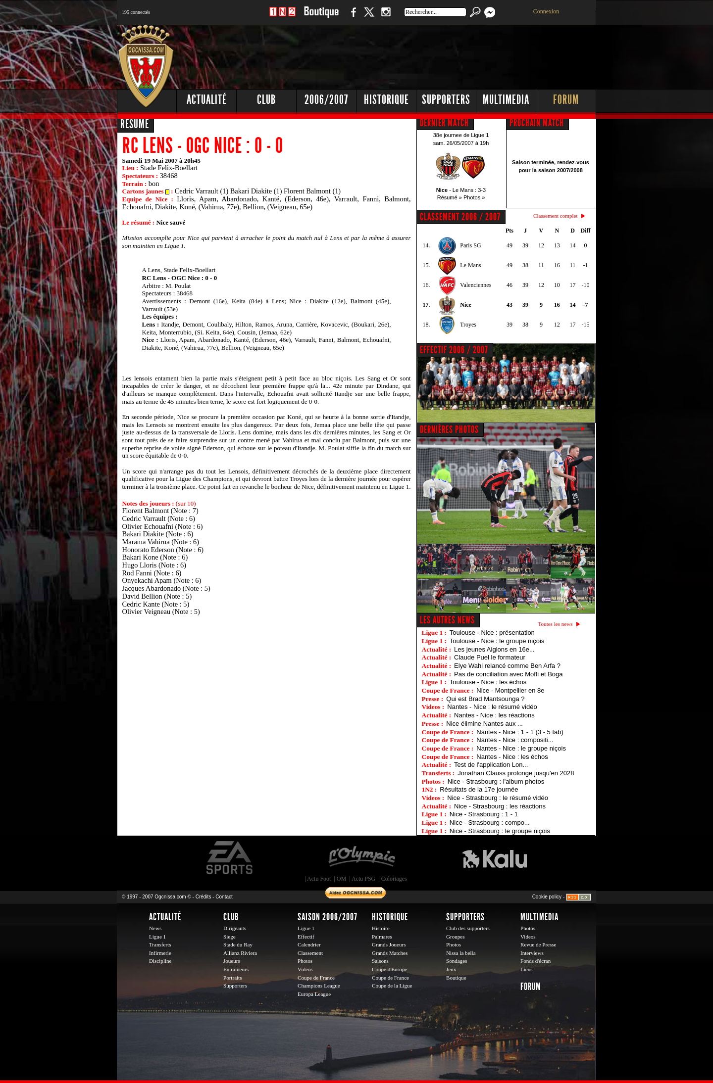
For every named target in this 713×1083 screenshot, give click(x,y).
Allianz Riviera (240, 953)
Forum (566, 100)
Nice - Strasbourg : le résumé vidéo (497, 797)
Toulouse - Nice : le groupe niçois (497, 641)
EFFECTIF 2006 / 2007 (454, 350)
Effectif (306, 937)
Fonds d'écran (535, 961)
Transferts (160, 944)
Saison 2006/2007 (327, 917)
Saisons (380, 961)
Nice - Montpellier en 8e (510, 690)
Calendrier (309, 944)
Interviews (532, 953)
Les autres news (447, 620)
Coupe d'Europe (389, 969)
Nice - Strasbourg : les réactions (500, 806)
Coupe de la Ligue (392, 986)
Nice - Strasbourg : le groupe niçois (500, 831)
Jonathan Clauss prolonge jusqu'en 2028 (516, 773)
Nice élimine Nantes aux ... (484, 723)
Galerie (569, 428)
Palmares (382, 937)
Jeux (451, 969)
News (155, 928)
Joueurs (231, 961)
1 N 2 (282, 17)
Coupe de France (316, 978)
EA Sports (230, 858)
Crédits (203, 896)
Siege (229, 937)
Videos (305, 969)
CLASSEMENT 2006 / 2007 (460, 217)
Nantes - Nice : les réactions (494, 715)
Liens (526, 969)
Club (266, 100)
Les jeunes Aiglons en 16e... (494, 649)
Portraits (232, 978)
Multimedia (506, 100)
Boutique (321, 17)
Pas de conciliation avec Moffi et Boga (508, 674)
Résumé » (449, 197)
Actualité (207, 100)
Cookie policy (546, 896)
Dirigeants (234, 928)
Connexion (546, 11)
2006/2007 (326, 100)
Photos (305, 961)
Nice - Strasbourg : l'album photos (496, 781)
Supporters (446, 100)
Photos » (474, 197)
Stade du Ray (238, 944)
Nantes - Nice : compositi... (514, 740)
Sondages (456, 961)
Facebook (352, 17)
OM (341, 878)
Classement (310, 953)
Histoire (381, 928)
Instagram (385, 17)
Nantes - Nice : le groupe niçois (521, 748)
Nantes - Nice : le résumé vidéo (492, 706)
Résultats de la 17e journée (479, 789)
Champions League (319, 986)
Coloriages (394, 878)
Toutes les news (555, 624)
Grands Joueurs (389, 944)
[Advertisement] (416, 54)
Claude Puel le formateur (489, 657)
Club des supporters (468, 928)
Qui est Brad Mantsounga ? (485, 699)
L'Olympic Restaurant (361, 858)
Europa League (314, 994)
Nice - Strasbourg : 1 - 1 (484, 814)
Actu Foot (319, 878)
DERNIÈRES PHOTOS (449, 429)
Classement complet (555, 216)
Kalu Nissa (494, 858)
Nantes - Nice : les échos (512, 756)
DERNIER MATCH (444, 123)
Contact (223, 896)
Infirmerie (160, 953)
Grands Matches (389, 953)
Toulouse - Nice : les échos (488, 682)
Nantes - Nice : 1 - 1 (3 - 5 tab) (519, 732)
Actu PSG (363, 878)
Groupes (455, 937)
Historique (386, 100)
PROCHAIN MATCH (536, 123)
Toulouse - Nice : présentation (492, 632)
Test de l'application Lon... (491, 764)
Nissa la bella (461, 953)
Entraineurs (236, 969)
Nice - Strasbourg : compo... (490, 822)
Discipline (160, 961)
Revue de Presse (538, 944)
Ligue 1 (157, 937)
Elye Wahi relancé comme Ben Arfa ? (507, 665)
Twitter (368, 17)
